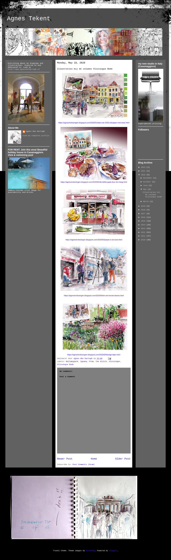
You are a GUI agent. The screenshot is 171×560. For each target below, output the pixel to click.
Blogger (113, 551)
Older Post (123, 458)
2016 (143, 217)
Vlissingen (114, 361)
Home (94, 458)
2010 (143, 240)
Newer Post (64, 458)
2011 (143, 236)
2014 (143, 225)
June (146, 185)
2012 (143, 232)
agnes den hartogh (35, 131)
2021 (143, 171)
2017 (143, 214)
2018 (143, 210)
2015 (143, 221)
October (147, 182)
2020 (143, 175)
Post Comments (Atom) (83, 465)
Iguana (83, 361)
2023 (143, 167)
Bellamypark (72, 361)
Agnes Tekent (28, 18)
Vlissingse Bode (65, 365)
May (145, 189)
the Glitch (101, 361)
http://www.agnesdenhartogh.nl (24, 69)
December (148, 178)
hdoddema (90, 551)
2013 (143, 229)
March (146, 201)
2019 (143, 206)
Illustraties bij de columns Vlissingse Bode (152, 194)
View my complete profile (36, 136)
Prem (91, 361)
